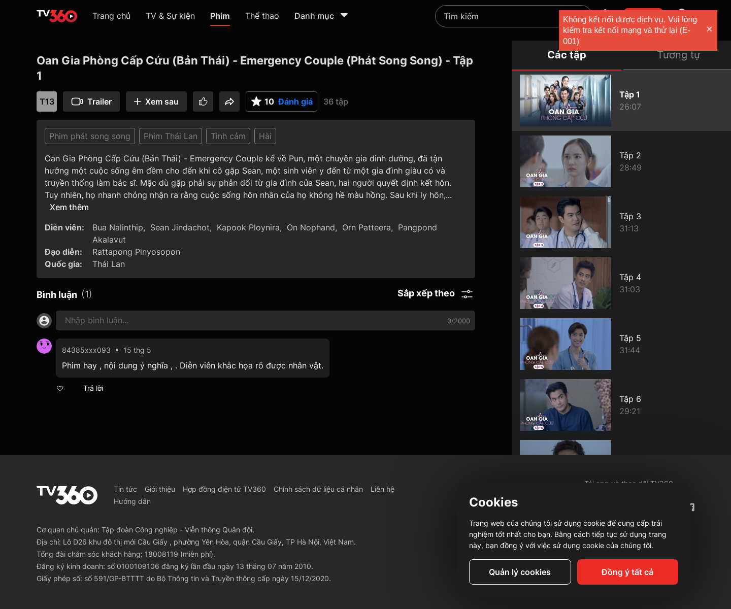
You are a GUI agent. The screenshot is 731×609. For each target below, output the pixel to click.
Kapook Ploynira (248, 227)
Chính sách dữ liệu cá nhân (318, 489)
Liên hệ (382, 489)
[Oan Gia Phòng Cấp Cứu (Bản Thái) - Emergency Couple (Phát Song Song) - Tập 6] (621, 405)
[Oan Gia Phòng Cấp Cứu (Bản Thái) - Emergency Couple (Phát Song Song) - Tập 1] (621, 100)
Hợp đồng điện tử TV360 (224, 489)
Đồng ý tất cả (627, 572)
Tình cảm (228, 136)
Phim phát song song (89, 136)
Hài (265, 136)
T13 (47, 101)
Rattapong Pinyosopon (136, 252)
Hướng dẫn (132, 501)
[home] (57, 16)
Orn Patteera (366, 227)
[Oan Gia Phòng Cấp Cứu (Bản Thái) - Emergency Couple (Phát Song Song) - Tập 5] (621, 344)
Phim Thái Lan (170, 136)
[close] (713, 30)
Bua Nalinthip (117, 227)
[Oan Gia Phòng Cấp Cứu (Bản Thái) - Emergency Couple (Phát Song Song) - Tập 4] (621, 283)
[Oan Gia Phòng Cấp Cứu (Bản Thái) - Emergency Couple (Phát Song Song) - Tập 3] (621, 222)
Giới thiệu (160, 489)
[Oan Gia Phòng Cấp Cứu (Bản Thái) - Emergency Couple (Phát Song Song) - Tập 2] (621, 161)
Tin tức (125, 489)
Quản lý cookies (520, 572)
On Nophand (311, 227)
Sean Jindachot (180, 227)
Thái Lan (108, 264)
